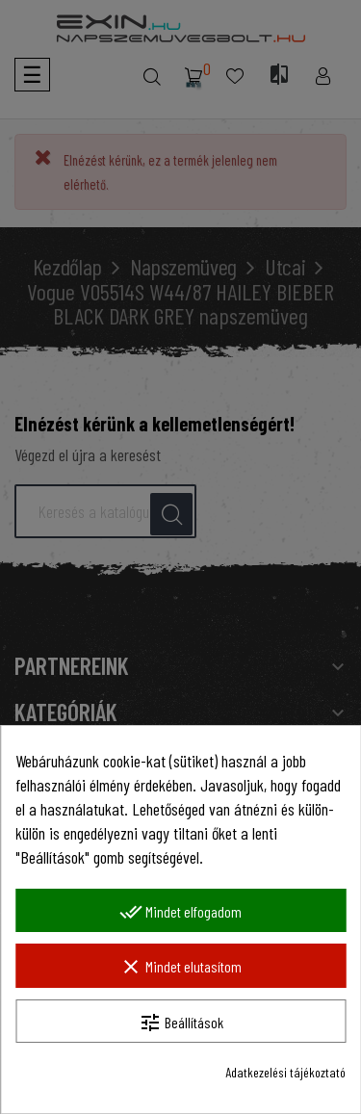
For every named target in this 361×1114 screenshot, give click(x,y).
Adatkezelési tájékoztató (285, 1072)
